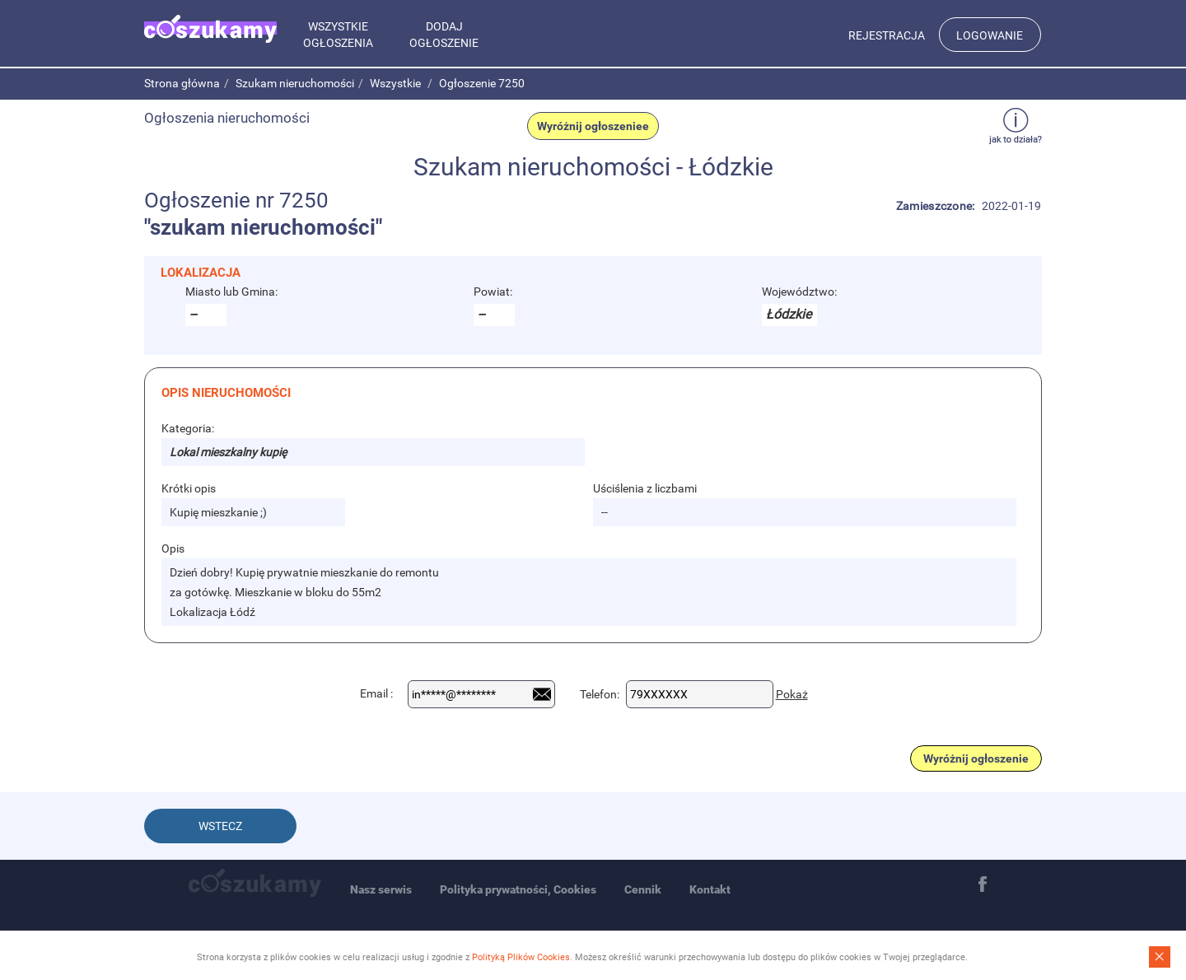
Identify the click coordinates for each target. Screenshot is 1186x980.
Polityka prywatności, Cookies (518, 889)
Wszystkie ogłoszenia (338, 34)
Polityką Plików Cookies (521, 957)
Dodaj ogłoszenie (444, 34)
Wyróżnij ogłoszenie (976, 758)
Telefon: (599, 694)
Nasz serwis (381, 889)
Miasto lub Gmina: (231, 291)
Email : (376, 693)
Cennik (642, 889)
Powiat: (493, 291)
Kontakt (710, 889)
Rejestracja (886, 35)
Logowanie (989, 35)
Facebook (982, 884)
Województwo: (799, 291)
